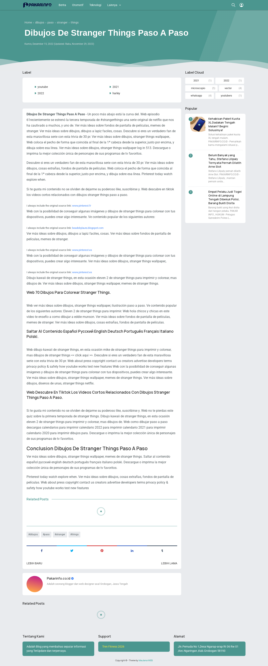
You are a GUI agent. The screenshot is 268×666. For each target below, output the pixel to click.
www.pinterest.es (82, 249)
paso (47, 534)
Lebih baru (34, 563)
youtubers (226, 95)
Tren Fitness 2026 (113, 646)
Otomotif (77, 5)
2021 (116, 86)
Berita (62, 5)
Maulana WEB (146, 660)
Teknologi (95, 5)
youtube (43, 86)
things (75, 534)
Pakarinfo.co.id (59, 578)
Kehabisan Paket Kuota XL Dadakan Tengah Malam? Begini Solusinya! (224, 124)
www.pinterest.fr (81, 205)
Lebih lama (169, 563)
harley (116, 93)
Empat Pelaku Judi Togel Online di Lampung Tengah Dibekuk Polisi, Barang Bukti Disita (225, 197)
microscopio (198, 88)
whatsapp (196, 95)
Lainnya (112, 5)
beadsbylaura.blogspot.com (87, 227)
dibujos (34, 534)
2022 (41, 93)
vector (228, 88)
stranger (60, 534)
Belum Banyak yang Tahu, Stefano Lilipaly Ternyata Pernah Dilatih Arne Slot (224, 160)
